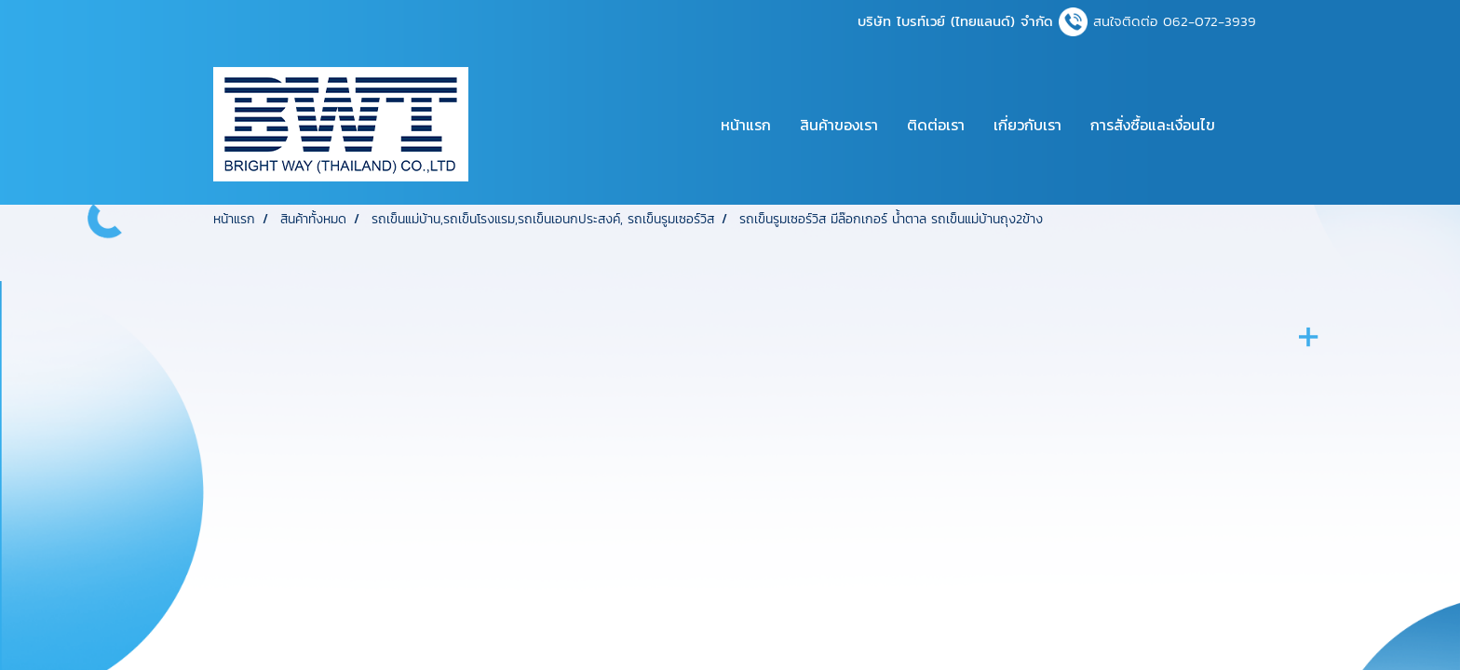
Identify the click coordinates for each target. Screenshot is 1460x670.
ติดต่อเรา (936, 125)
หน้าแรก (746, 125)
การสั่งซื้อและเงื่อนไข (1152, 125)
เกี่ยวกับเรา (1027, 125)
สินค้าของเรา (839, 125)
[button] (1245, 124)
